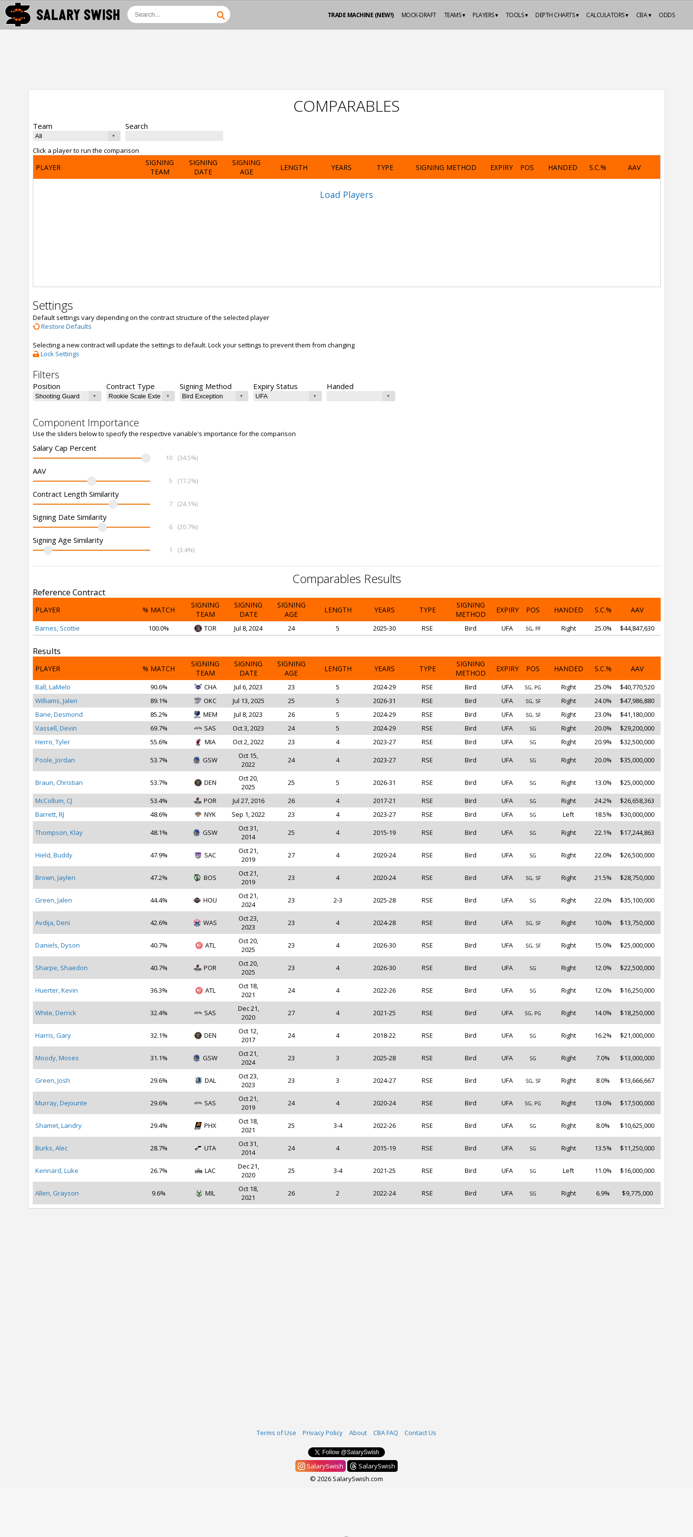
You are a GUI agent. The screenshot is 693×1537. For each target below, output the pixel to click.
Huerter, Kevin (56, 990)
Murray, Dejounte (61, 1102)
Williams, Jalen (56, 700)
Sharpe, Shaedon (61, 967)
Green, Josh (52, 1080)
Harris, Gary (53, 1035)
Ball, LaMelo (53, 687)
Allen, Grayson (57, 1193)
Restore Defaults (62, 326)
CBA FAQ (385, 1432)
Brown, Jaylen (55, 877)
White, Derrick (55, 1012)
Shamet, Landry (58, 1125)
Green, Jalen (53, 900)
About (358, 1432)
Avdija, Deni (52, 922)
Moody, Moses (57, 1057)
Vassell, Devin (56, 728)
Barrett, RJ (49, 814)
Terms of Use (276, 1432)
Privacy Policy (323, 1432)
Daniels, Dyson (57, 945)
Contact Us (420, 1432)
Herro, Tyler (52, 741)
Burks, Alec (51, 1148)
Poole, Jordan (55, 760)
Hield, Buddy (53, 855)
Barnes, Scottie (57, 628)
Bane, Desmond (59, 714)
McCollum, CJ (53, 800)
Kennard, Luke (56, 1170)
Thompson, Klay (59, 832)
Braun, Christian (59, 782)
